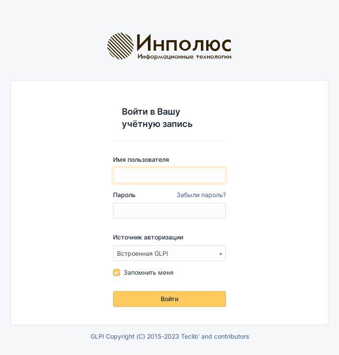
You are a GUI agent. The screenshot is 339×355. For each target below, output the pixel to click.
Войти (169, 299)
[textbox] (169, 254)
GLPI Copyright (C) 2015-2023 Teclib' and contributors (169, 336)
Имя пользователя (141, 159)
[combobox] (169, 253)
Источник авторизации (148, 237)
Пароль (169, 195)
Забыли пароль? (201, 194)
